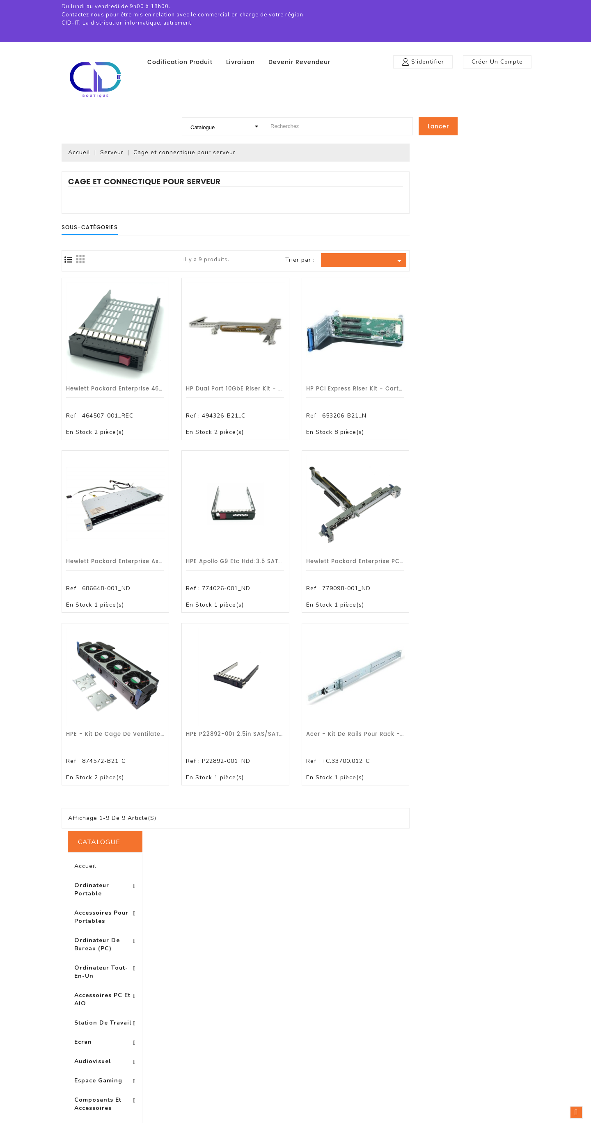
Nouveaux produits (210, 985)
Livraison (240, 62)
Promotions (199, 973)
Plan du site (300, 1071)
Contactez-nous (306, 1059)
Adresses (396, 1022)
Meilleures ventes (208, 997)
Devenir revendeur (299, 62)
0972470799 (490, 1022)
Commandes (401, 997)
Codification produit (180, 62)
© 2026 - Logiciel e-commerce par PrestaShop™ (295, 1114)
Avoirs (391, 1010)
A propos (295, 1010)
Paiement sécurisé (310, 1022)
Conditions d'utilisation (316, 997)
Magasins (296, 1084)
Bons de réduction (409, 1034)
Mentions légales (307, 985)
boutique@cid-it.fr (500, 1034)
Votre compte (407, 955)
